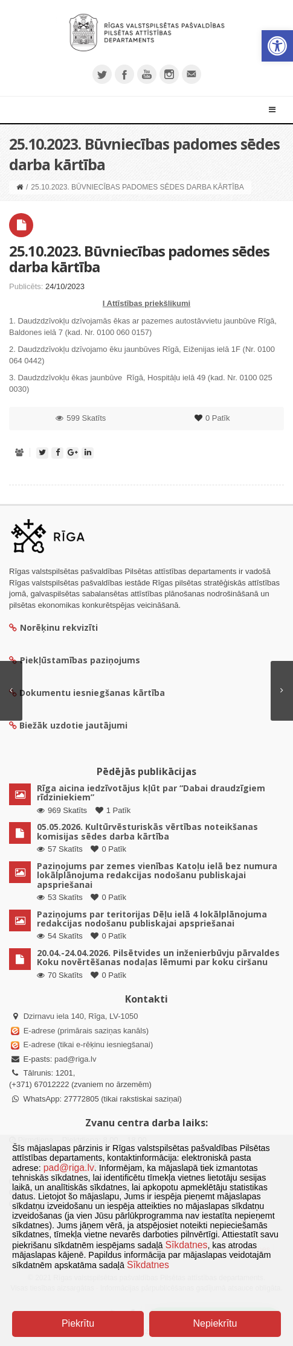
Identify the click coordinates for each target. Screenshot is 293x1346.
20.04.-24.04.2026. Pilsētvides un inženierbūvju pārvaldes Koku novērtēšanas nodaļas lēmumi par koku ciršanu (158, 957)
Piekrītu (78, 1323)
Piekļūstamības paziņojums (74, 660)
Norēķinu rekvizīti (53, 627)
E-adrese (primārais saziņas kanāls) (86, 1030)
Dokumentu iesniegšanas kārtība (92, 692)
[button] (277, 46)
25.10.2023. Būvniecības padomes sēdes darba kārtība (139, 258)
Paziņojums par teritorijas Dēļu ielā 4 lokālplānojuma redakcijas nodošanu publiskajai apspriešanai (152, 918)
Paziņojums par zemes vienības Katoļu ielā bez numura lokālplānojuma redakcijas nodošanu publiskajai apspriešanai (157, 875)
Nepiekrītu (215, 1323)
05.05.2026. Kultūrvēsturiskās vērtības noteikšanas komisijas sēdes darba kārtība (147, 831)
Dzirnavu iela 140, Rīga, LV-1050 (81, 1016)
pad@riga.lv (75, 1059)
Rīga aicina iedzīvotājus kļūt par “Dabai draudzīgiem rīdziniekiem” (151, 792)
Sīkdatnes (187, 1245)
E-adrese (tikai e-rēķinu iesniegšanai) (87, 1044)
